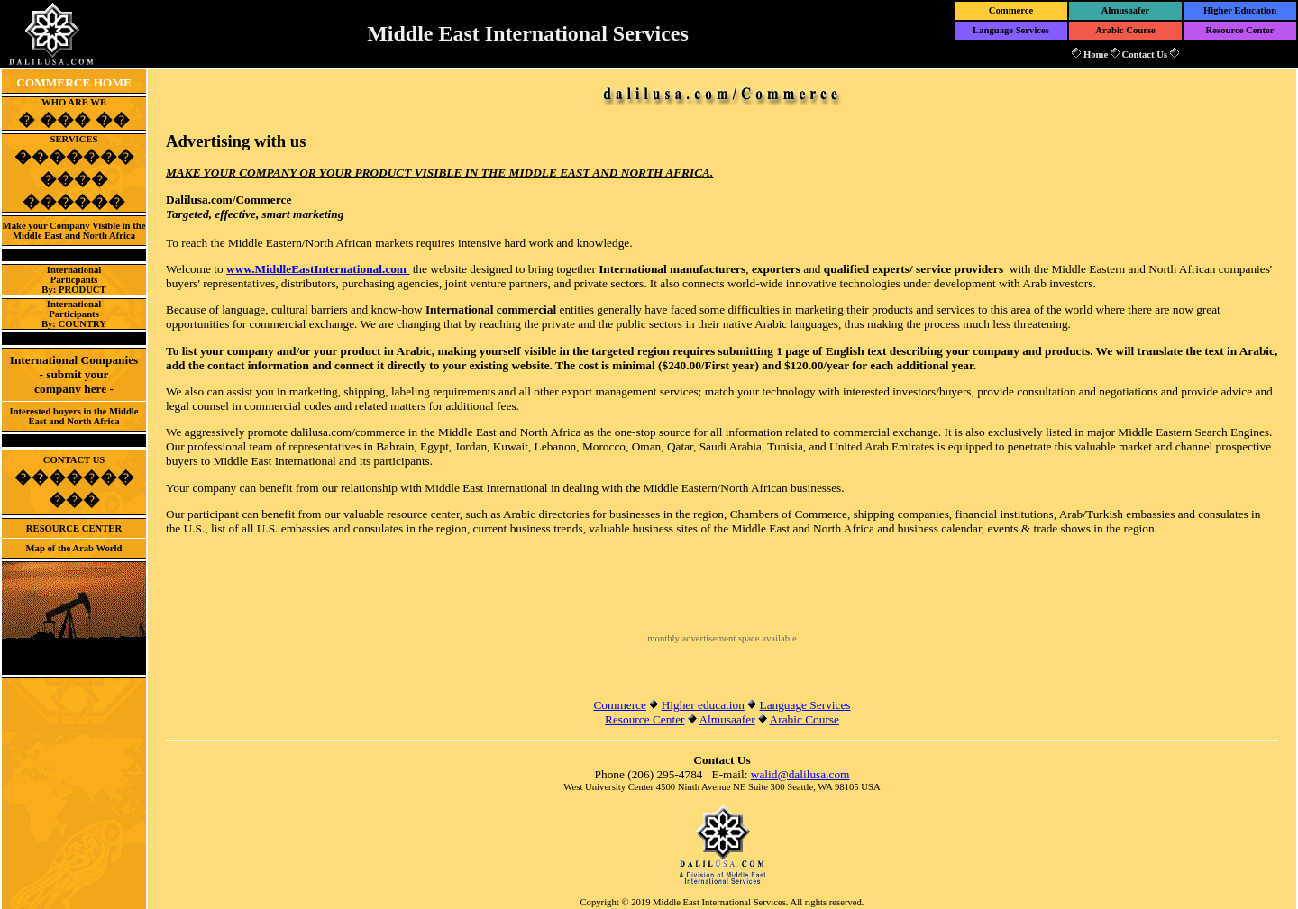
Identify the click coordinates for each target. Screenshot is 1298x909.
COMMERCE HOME (74, 82)
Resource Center (1240, 30)
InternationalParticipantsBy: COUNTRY (73, 314)
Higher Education (1239, 10)
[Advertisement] (722, 606)
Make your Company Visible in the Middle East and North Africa (74, 231)
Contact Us (1144, 54)
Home (1095, 54)
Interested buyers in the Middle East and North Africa (73, 416)
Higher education (703, 705)
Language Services (1011, 30)
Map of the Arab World (74, 548)
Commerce (1011, 10)
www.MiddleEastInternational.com (316, 269)
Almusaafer (1125, 10)
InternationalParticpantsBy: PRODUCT (73, 280)
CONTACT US (74, 481)
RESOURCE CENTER (74, 528)
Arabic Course (1125, 30)
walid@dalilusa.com (800, 774)
